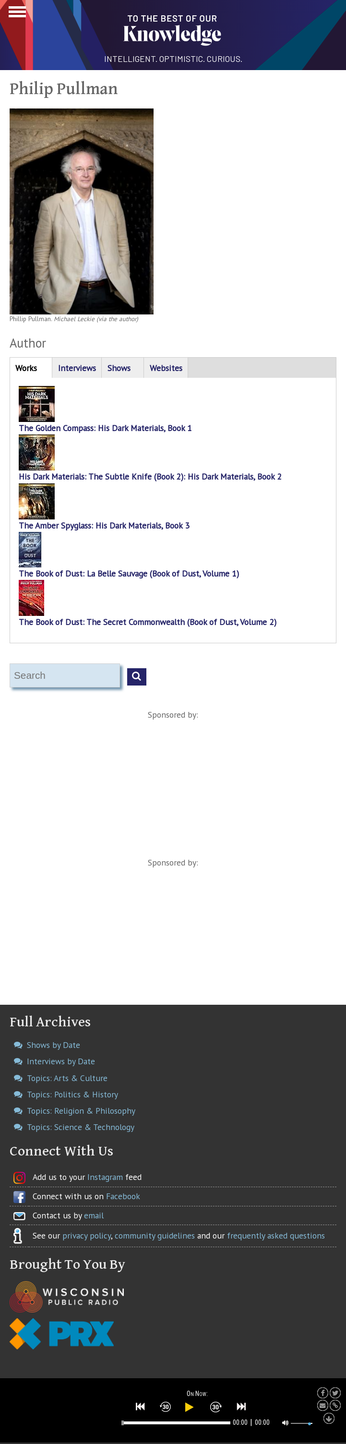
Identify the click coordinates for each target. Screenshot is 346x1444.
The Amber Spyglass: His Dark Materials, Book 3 (104, 525)
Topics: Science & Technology (80, 1126)
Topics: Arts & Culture (67, 1077)
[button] (140, 1406)
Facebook (123, 1196)
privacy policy (86, 1235)
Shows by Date (53, 1044)
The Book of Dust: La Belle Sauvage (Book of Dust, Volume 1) (129, 573)
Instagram (105, 1176)
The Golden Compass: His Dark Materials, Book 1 (105, 427)
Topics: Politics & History (72, 1094)
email (94, 1215)
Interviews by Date (61, 1061)
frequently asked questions (276, 1235)
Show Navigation (16, 14)
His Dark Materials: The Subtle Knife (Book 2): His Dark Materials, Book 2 (150, 476)
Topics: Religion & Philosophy (81, 1110)
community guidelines (155, 1235)
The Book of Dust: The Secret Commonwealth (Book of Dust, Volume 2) (147, 621)
